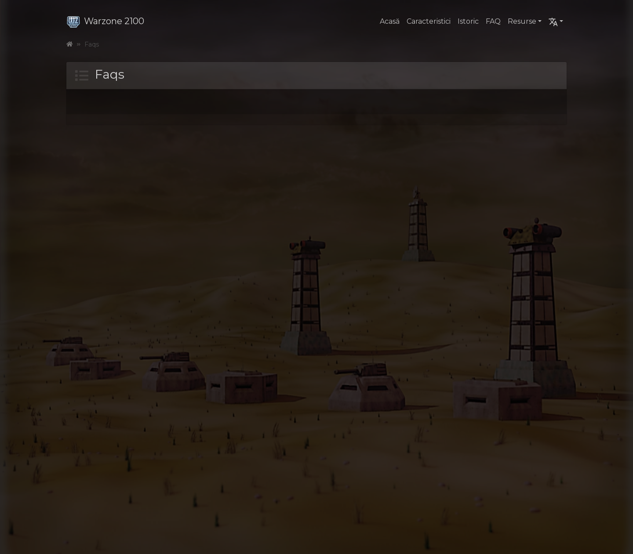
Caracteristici (429, 21)
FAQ (493, 21)
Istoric (468, 21)
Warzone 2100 (105, 21)
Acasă (390, 21)
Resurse (522, 21)
